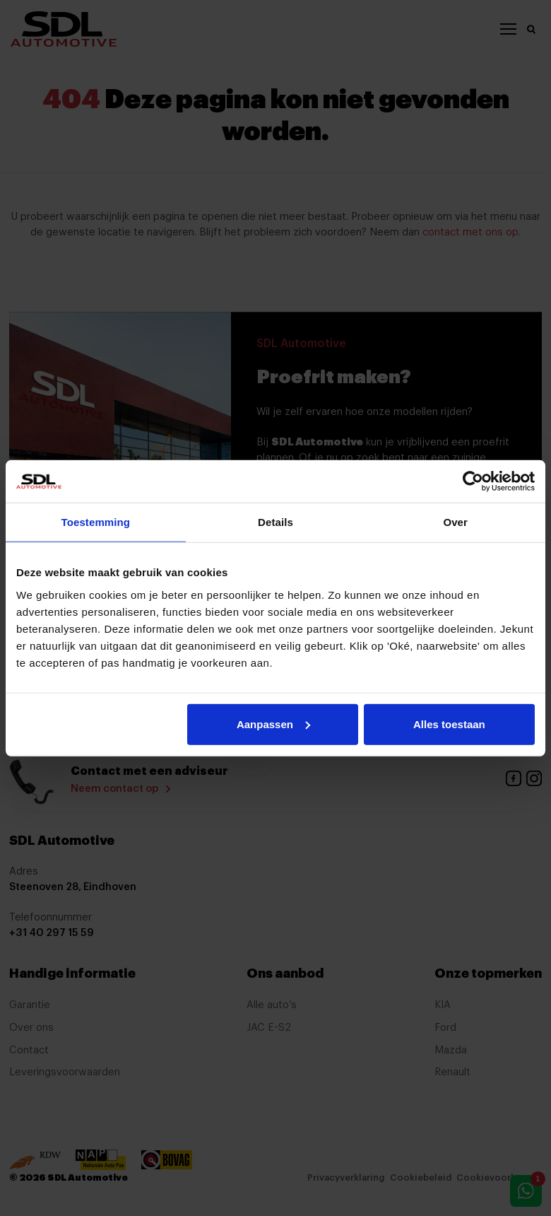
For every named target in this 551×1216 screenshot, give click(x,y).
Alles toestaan (449, 724)
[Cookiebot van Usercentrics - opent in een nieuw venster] (473, 481)
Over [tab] (455, 522)
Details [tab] (275, 522)
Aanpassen (273, 724)
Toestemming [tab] (96, 522)
